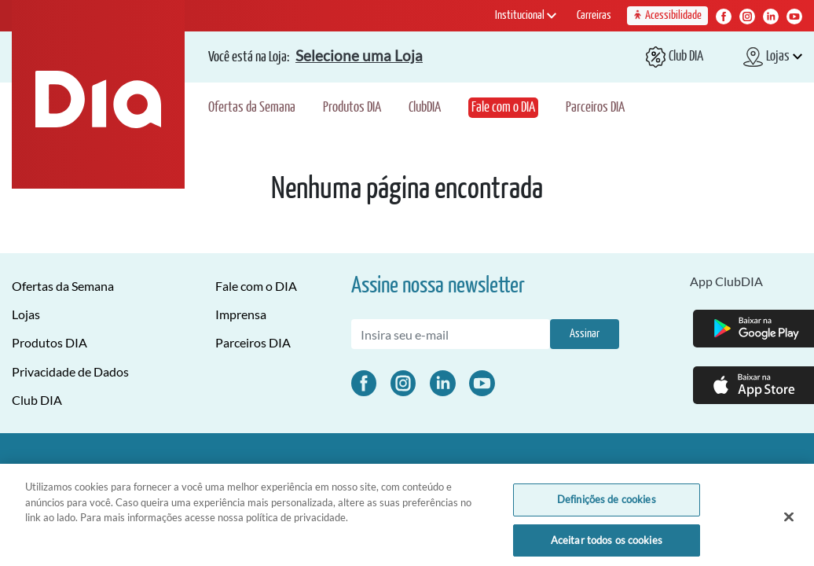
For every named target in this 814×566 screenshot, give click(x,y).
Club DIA (37, 399)
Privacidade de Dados (70, 371)
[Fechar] (789, 522)
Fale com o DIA (503, 108)
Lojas (26, 314)
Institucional (525, 15)
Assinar (585, 334)
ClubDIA (425, 108)
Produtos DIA (352, 108)
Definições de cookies (606, 504)
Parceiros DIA (595, 108)
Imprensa (240, 314)
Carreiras (594, 15)
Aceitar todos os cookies (606, 545)
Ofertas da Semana (251, 108)
